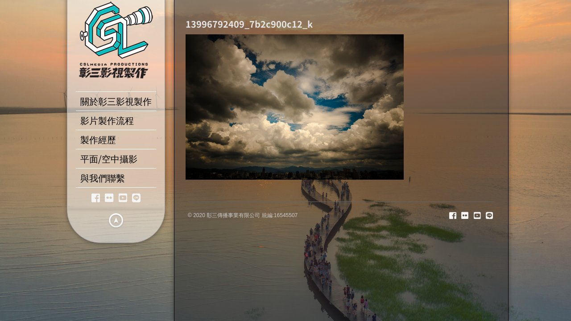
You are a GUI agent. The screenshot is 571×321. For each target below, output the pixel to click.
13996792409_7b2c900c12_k (249, 23)
